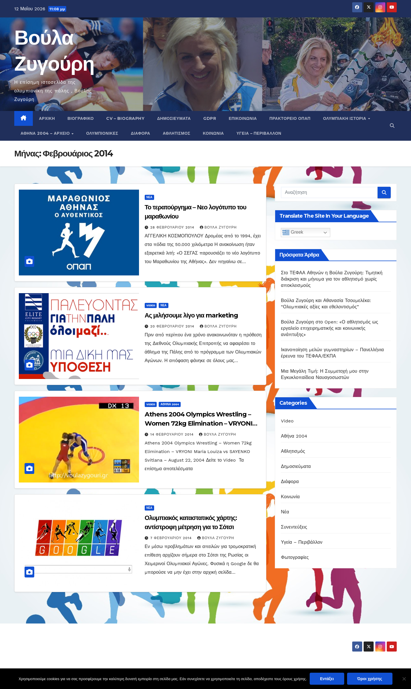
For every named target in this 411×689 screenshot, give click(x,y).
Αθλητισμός (176, 133)
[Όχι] (404, 679)
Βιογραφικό (80, 118)
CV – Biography (125, 118)
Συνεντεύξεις (294, 527)
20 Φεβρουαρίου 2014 (173, 326)
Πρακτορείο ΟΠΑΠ (290, 118)
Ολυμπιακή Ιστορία (345, 118)
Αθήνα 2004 (169, 404)
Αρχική (47, 118)
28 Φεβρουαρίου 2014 (173, 227)
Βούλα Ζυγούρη (218, 227)
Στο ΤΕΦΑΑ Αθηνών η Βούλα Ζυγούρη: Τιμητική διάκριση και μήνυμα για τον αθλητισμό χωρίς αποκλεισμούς (331, 279)
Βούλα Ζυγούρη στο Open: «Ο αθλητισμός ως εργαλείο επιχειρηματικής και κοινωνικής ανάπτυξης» (329, 328)
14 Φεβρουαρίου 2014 (172, 434)
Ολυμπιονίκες (102, 133)
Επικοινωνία (243, 118)
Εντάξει (327, 678)
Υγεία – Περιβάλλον (258, 133)
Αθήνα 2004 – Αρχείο (46, 133)
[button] (392, 125)
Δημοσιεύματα (174, 118)
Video (150, 305)
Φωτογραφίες (295, 557)
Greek (293, 232)
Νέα (149, 197)
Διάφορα (140, 133)
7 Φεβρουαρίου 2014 (171, 538)
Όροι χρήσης (369, 678)
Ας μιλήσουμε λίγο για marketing (191, 315)
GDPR (209, 118)
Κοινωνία (213, 133)
